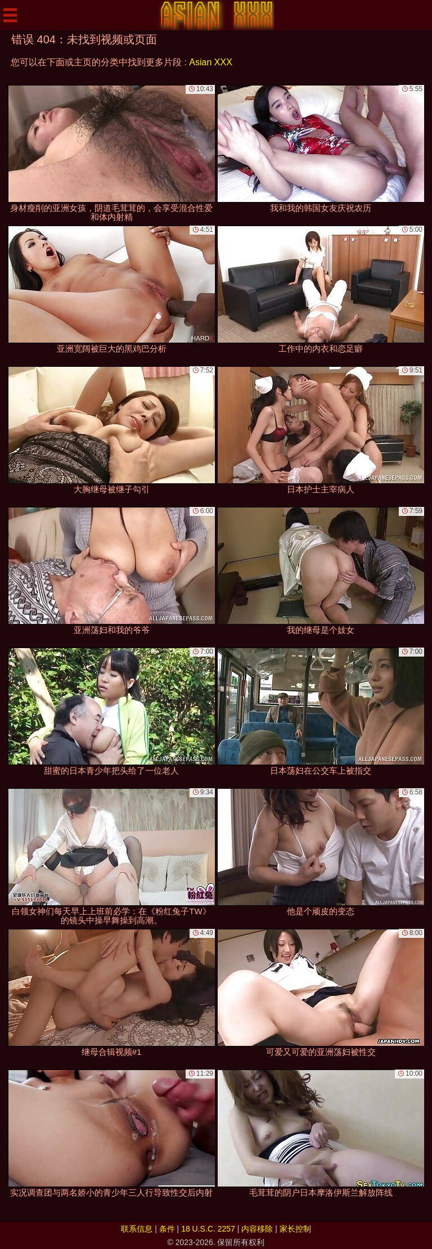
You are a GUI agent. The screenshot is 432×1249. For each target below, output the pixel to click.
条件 (167, 1228)
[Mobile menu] (10, 15)
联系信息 (136, 1228)
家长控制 (295, 1228)
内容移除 (257, 1228)
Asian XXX (210, 62)
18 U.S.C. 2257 (208, 1228)
